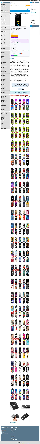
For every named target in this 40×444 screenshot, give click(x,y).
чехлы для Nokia (13, 432)
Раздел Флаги (3, 57)
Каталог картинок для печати (4, 433)
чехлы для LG (12, 430)
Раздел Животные (3, 49)
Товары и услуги (3, 11)
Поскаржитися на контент (20, 443)
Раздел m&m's (3, 88)
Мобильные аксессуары (14, 439)
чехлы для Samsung (13, 429)
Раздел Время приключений (5, 93)
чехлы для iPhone (13, 437)
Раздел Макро (3, 83)
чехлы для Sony (13, 431)
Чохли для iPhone (3, 28)
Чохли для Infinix (3, 34)
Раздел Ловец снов (3, 96)
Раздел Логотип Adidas (4, 106)
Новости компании (3, 128)
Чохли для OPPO (3, 31)
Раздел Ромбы (3, 109)
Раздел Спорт (3, 76)
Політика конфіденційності (26, 443)
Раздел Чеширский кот (4, 113)
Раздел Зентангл (3, 114)
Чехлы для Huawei (3, 30)
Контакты (2, 429)
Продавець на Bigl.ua (20, 442)
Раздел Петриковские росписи (4, 119)
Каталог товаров (3, 435)
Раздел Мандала (3, 120)
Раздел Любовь (3, 52)
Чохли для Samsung (3, 16)
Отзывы (2, 124)
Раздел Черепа (3, 110)
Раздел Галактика (3, 62)
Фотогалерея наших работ (4, 10)
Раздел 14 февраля (3, 87)
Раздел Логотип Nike (4, 97)
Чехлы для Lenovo (3, 15)
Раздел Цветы (3, 48)
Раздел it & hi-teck (3, 80)
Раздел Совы (3, 104)
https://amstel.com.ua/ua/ (34, 15)
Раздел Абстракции (3, 63)
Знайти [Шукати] (27, 5)
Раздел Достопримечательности (4, 59)
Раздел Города (3, 56)
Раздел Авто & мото (4, 66)
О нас (2, 123)
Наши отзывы (3, 432)
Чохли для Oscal (3, 39)
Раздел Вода (3, 92)
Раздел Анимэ (3, 117)
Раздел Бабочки (3, 47)
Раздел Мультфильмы (4, 70)
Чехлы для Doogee (3, 42)
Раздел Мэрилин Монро (4, 100)
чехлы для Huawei (13, 438)
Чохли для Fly (3, 43)
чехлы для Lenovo (13, 428)
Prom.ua (24, 441)
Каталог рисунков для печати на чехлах (4, 6)
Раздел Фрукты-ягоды (4, 89)
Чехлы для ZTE (3, 26)
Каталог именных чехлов (4, 434)
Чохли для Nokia (3, 20)
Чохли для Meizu (3, 23)
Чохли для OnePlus (3, 38)
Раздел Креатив (3, 67)
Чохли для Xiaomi (3, 24)
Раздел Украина (3, 53)
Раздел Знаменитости (4, 71)
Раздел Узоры (3, 84)
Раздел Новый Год (3, 101)
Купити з (14, 37)
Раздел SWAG (3, 108)
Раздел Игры (3, 75)
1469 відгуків (32, 0)
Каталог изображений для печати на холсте (4, 4)
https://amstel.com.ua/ (33, 12)
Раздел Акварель (3, 91)
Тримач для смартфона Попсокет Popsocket (4, 45)
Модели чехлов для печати (4, 9)
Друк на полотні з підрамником (3, 13)
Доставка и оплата (3, 430)
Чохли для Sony (3, 19)
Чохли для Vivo (3, 35)
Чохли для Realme (3, 27)
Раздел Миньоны (3, 72)
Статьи (2, 127)
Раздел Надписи (3, 105)
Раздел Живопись (3, 79)
